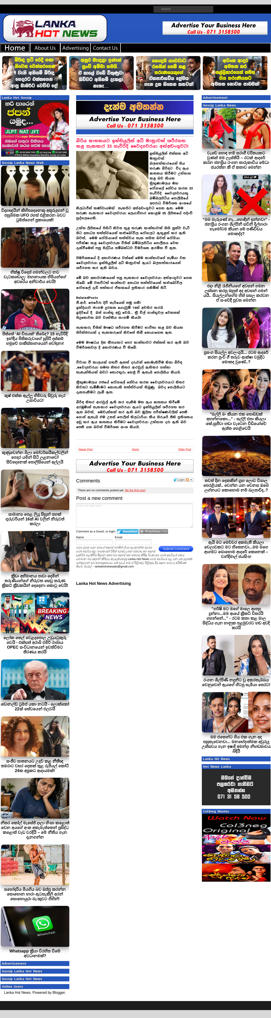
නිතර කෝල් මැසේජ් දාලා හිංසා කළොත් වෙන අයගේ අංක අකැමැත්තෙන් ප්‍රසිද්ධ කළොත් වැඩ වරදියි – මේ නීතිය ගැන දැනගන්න (34, 830)
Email (118, 537)
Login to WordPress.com (153, 531)
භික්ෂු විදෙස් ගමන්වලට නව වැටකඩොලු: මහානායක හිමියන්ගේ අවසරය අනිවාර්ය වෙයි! (35, 277)
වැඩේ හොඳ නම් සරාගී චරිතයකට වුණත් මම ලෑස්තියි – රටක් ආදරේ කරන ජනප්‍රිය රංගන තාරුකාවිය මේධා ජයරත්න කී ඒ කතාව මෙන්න (236, 160)
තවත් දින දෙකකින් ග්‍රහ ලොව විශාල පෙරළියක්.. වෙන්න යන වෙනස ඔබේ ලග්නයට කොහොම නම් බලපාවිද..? (236, 485)
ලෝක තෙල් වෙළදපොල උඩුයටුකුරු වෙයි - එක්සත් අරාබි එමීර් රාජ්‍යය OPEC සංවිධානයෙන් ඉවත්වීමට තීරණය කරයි (34, 644)
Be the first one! (135, 490)
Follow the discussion (189, 480)
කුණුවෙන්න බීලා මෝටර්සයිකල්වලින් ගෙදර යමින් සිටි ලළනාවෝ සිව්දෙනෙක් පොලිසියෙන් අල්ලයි (35, 457)
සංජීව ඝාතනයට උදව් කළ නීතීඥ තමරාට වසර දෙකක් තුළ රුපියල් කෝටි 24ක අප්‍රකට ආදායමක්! (35, 766)
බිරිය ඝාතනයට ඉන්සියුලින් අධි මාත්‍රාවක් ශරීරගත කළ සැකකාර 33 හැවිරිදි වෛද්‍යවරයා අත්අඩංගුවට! (132, 143)
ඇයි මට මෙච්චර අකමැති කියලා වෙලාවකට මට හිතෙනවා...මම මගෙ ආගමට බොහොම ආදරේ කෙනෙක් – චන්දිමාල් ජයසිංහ (236, 549)
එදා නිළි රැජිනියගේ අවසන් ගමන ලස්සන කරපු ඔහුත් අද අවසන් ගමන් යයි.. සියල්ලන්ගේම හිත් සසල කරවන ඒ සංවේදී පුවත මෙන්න (236, 293)
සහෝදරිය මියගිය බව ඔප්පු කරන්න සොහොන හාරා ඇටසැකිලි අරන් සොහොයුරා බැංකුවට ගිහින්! (35, 894)
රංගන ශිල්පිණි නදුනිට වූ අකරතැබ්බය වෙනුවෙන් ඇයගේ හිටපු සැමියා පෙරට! (236, 682)
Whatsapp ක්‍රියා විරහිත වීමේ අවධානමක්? (34, 953)
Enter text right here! (134, 515)
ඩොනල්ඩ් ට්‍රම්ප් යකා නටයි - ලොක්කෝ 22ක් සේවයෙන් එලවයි (35, 706)
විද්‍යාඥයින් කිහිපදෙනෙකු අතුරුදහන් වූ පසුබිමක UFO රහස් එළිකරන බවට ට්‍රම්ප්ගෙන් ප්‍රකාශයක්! (34, 215)
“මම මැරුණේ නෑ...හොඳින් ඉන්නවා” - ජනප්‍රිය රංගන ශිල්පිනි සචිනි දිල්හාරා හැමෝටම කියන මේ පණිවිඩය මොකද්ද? (236, 226)
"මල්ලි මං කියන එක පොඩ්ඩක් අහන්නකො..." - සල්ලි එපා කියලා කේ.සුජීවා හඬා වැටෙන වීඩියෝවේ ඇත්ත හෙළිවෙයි (236, 421)
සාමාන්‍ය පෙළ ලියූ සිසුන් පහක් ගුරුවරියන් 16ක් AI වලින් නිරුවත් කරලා (34, 519)
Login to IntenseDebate (127, 531)
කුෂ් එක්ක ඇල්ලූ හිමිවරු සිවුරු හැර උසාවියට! (34, 398)
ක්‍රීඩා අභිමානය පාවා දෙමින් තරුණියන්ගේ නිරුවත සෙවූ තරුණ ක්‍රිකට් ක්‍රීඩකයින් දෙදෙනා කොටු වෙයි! (35, 581)
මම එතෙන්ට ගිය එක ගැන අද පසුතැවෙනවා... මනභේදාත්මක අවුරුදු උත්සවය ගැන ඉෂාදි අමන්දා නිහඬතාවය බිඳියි (236, 744)
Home (135, 449)
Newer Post (86, 449)
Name (80, 537)
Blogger (59, 992)
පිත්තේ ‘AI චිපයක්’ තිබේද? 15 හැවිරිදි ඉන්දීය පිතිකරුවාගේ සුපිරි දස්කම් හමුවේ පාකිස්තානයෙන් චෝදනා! (34, 339)
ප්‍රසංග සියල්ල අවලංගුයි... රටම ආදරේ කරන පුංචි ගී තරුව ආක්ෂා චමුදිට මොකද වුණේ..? (236, 357)
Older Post (184, 449)
